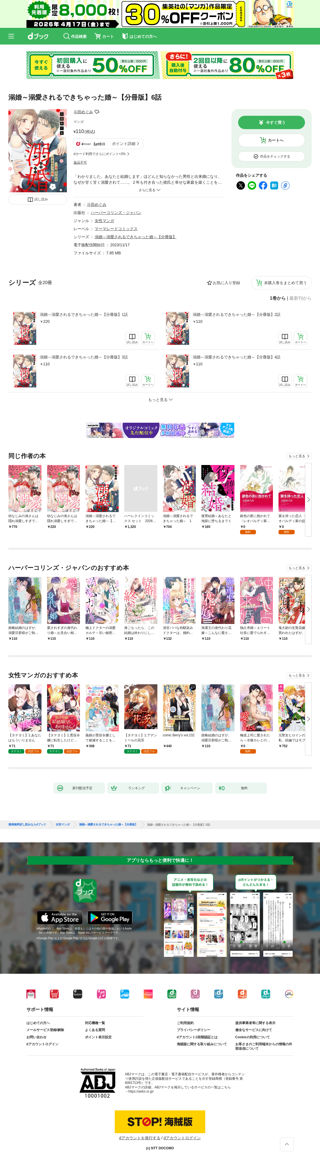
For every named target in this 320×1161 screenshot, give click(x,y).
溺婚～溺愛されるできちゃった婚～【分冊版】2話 (237, 314)
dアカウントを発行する (139, 1138)
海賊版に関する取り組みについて (202, 1044)
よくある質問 (95, 1030)
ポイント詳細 (123, 143)
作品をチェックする (275, 156)
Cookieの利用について (252, 1037)
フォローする (97, 112)
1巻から (278, 298)
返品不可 (80, 162)
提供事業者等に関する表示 (255, 1023)
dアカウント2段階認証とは (197, 1037)
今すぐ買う (275, 122)
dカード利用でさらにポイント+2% (100, 154)
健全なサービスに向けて (253, 1030)
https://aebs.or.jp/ (141, 1091)
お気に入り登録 (226, 283)
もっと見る (297, 456)
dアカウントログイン (42, 1044)
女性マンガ (104, 220)
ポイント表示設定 (98, 1037)
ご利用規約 (185, 1023)
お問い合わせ (36, 1037)
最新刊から (300, 298)
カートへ (276, 140)
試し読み (41, 199)
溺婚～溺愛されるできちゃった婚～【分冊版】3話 (84, 357)
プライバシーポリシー (193, 1030)
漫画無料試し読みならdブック (27, 824)
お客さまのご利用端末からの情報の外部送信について (263, 1046)
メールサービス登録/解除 (45, 1030)
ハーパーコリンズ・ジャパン (116, 212)
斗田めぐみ (83, 112)
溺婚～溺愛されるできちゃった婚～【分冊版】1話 (84, 314)
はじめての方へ (38, 1023)
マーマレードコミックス (116, 229)
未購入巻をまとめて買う (285, 283)
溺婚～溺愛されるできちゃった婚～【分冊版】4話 (237, 357)
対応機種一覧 (95, 1023)
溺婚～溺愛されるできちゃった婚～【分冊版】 (136, 237)
